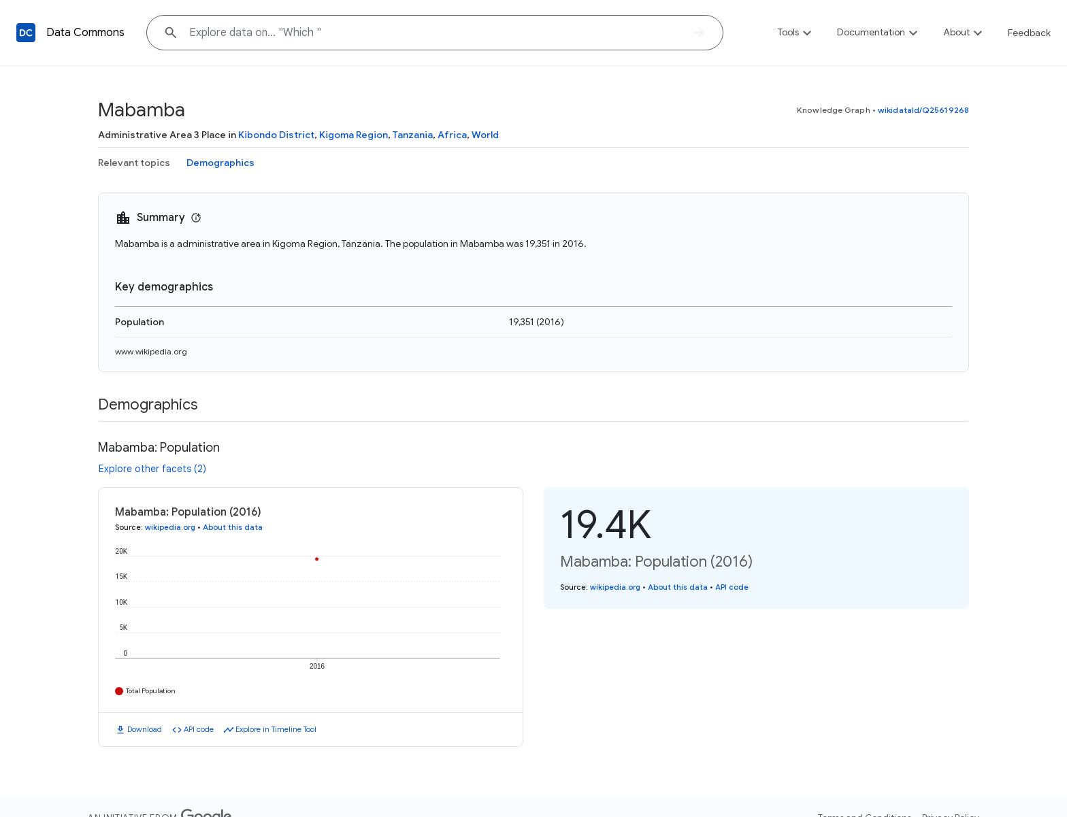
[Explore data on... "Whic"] (434, 33)
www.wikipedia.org (151, 351)
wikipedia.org (170, 527)
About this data (233, 527)
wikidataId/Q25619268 (923, 110)
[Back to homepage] (25, 32)
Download (144, 729)
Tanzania (413, 135)
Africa (452, 135)
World (485, 135)
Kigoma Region (353, 135)
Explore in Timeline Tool (275, 729)
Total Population (151, 690)
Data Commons (85, 32)
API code (199, 729)
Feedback (1029, 33)
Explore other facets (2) (152, 469)
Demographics (220, 162)
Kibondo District (276, 135)
